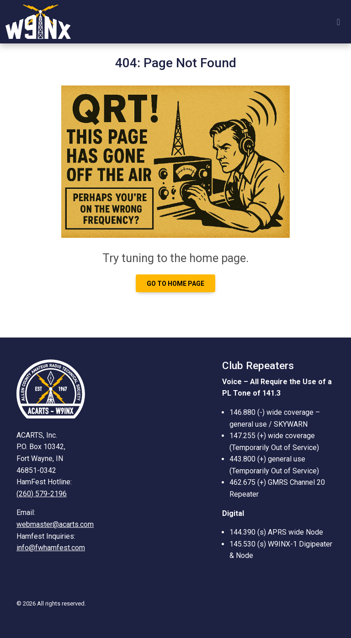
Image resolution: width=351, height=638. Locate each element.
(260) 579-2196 (41, 493)
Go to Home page (175, 283)
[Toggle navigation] (338, 22)
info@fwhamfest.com (50, 547)
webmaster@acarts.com (55, 524)
